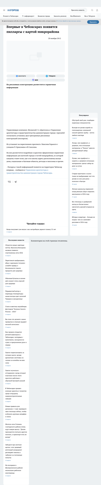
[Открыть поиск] (92, 10)
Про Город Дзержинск (26, 404)
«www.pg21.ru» (17, 425)
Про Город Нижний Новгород (11, 404)
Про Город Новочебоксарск (11, 396)
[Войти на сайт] (97, 10)
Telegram (5, 414)
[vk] (9, 181)
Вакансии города (44, 16)
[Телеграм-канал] (50, 76)
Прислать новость (77, 10)
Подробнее (94, 451)
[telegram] (16, 181)
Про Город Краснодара (9, 406)
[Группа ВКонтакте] (21, 76)
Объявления (6, 416)
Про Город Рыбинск (25, 401)
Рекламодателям (25, 421)
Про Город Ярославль (43, 399)
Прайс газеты (7, 421)
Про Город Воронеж (8, 399)
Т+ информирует (28, 16)
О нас (22, 414)
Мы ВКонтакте (75, 16)
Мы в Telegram (89, 16)
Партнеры (41, 421)
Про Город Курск (8, 401)
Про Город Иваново (25, 399)
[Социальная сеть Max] (36, 80)
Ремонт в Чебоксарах (10, 16)
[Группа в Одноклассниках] (61, 400)
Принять (93, 22)
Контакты (41, 414)
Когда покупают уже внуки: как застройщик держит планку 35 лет (36, 230)
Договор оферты (25, 416)
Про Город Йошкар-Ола (43, 396)
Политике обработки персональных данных (69, 21)
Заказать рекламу (60, 16)
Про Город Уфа (41, 401)
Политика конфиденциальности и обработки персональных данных (22, 454)
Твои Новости (24, 396)
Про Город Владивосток (43, 404)
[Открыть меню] (4, 10)
